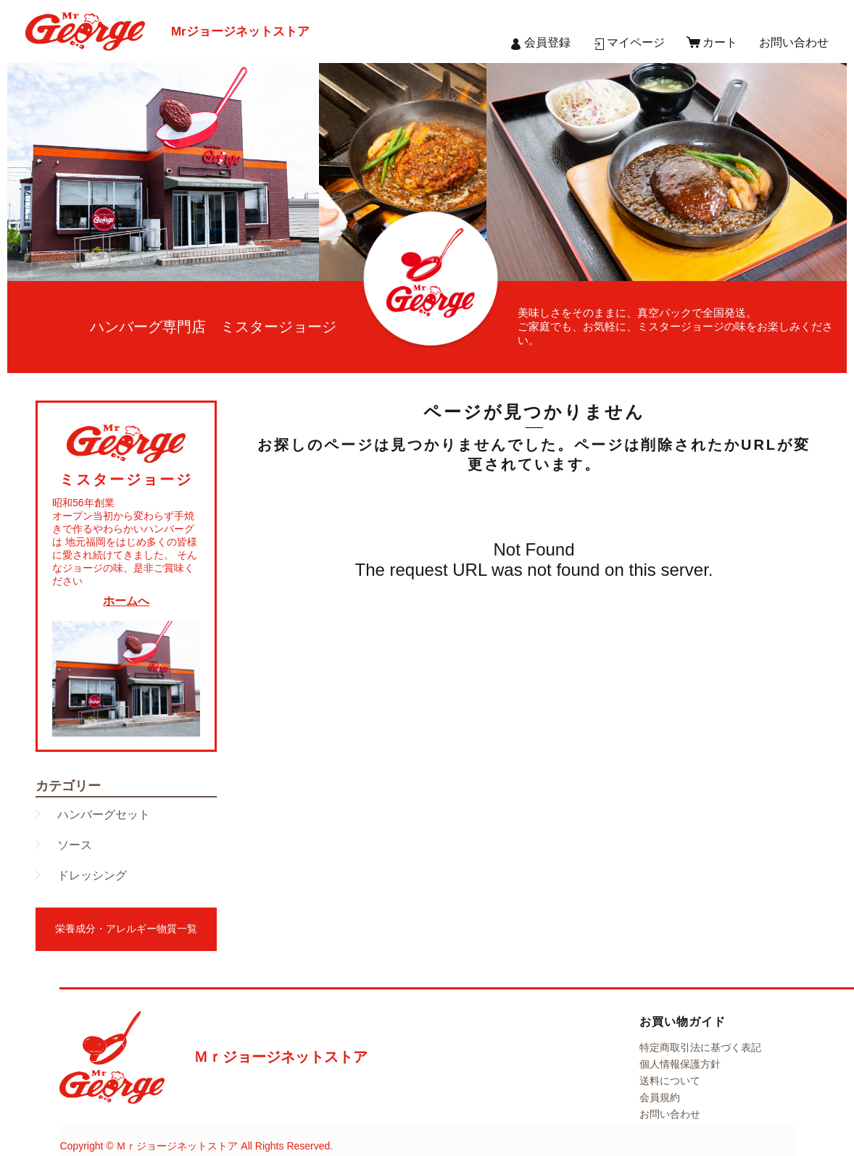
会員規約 (659, 1097)
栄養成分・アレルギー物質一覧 (126, 928)
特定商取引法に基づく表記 (700, 1047)
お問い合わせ (794, 42)
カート (719, 42)
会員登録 (547, 42)
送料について (669, 1080)
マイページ (636, 42)
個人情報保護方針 (680, 1064)
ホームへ (126, 601)
